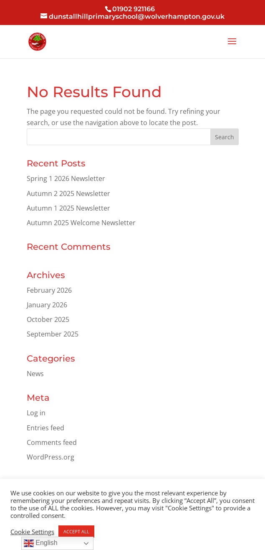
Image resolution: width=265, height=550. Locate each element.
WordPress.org (50, 457)
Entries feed (45, 427)
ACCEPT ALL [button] (76, 531)
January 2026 (47, 304)
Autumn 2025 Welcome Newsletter (81, 222)
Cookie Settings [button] (32, 531)
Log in (36, 412)
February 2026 (49, 290)
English (41, 543)
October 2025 (48, 319)
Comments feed (52, 442)
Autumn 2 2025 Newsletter (68, 193)
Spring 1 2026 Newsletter (66, 178)
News (35, 373)
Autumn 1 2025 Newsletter (68, 208)
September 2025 (52, 334)
